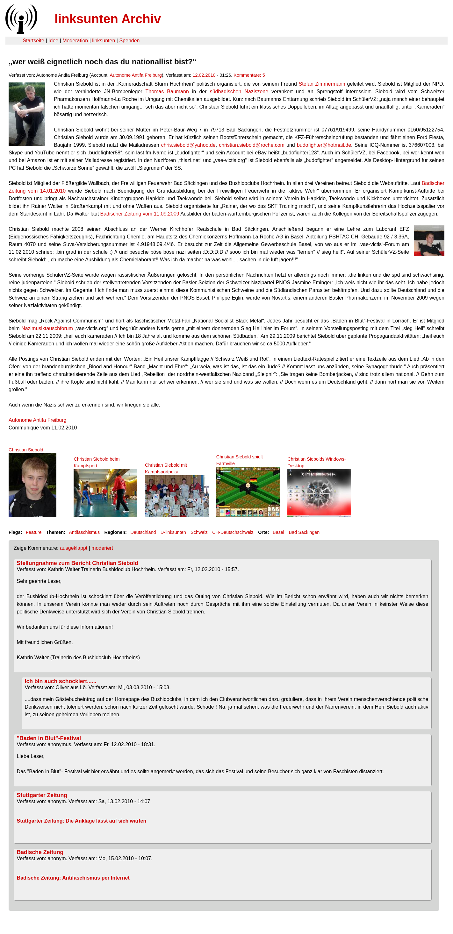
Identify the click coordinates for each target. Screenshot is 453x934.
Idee (53, 40)
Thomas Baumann (167, 91)
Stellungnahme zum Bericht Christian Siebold (77, 563)
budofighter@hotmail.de (324, 145)
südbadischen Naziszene (239, 91)
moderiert (102, 548)
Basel (278, 532)
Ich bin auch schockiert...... (61, 681)
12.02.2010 (204, 75)
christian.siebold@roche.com (251, 145)
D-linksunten (173, 532)
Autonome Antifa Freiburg (136, 75)
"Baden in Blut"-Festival (49, 738)
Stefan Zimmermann (323, 84)
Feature (34, 532)
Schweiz (199, 532)
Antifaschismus (84, 532)
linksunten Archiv (107, 19)
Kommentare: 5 (249, 75)
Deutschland (143, 532)
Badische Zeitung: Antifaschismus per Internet (73, 878)
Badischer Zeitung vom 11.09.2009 (139, 213)
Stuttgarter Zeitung (42, 795)
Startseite (33, 40)
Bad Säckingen (304, 532)
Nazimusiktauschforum (47, 328)
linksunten (103, 40)
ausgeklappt (73, 548)
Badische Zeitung (40, 852)
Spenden (129, 40)
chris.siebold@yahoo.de (188, 145)
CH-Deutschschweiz (233, 532)
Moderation (75, 40)
